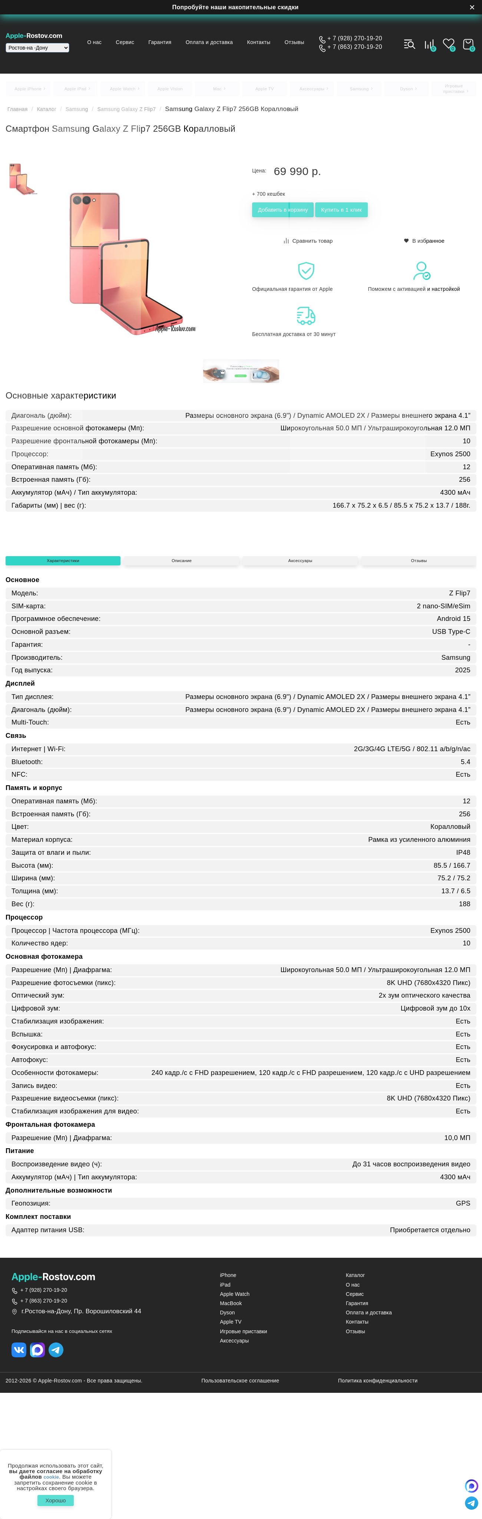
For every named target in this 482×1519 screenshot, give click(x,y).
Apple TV (230, 1450)
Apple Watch (235, 1422)
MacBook (231, 1432)
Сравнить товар (309, 244)
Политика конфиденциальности (378, 1510)
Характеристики (63, 662)
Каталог (53, 112)
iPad (225, 1413)
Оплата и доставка (240, 35)
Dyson (227, 1441)
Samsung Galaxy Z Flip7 (147, 112)
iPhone (228, 1404)
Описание (181, 662)
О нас (121, 35)
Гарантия (189, 35)
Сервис (153, 35)
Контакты (291, 35)
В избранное (424, 244)
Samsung (88, 112)
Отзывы (208, 48)
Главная (19, 112)
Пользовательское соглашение (240, 1510)
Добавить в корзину (297, 214)
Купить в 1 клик (382, 214)
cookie (51, 1473)
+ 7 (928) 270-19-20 (354, 38)
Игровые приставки (243, 1460)
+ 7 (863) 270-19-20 (354, 47)
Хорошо (55, 1498)
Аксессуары (300, 662)
